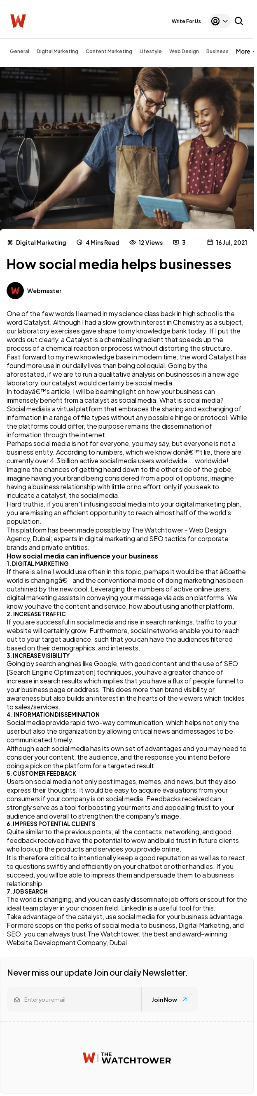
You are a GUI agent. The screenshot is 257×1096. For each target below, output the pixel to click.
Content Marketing (109, 51)
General (19, 51)
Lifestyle (151, 51)
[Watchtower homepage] (127, 1058)
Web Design (184, 51)
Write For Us (186, 21)
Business (217, 51)
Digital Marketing (57, 51)
